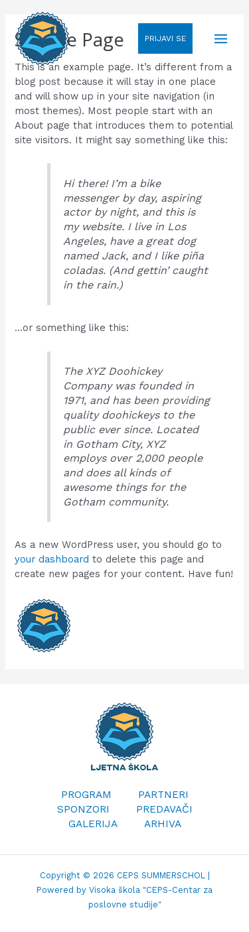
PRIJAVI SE (165, 38)
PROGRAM (86, 795)
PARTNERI (163, 795)
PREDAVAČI (164, 809)
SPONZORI (83, 809)
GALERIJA (93, 824)
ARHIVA (162, 824)
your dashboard (52, 559)
